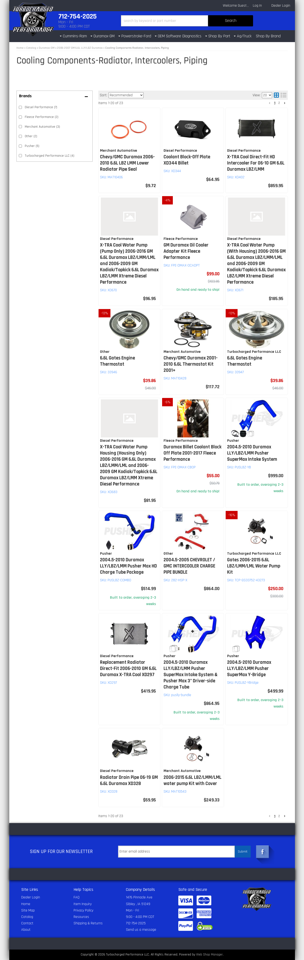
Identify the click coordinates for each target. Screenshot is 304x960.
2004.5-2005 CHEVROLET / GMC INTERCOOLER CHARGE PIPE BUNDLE (189, 566)
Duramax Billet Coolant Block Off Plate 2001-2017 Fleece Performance (192, 453)
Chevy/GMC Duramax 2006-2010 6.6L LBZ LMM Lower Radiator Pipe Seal (127, 163)
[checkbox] (20, 107)
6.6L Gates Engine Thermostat (117, 361)
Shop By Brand (268, 36)
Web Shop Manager (209, 954)
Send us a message (141, 929)
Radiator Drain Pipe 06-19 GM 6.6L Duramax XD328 (129, 780)
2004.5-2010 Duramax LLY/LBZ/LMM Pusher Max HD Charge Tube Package (128, 566)
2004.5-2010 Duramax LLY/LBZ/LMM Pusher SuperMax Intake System (252, 453)
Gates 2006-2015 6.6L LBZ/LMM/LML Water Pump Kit (253, 566)
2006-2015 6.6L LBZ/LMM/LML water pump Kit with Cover (192, 780)
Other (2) (31, 136)
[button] (187, 20)
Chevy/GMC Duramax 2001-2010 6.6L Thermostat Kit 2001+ (191, 364)
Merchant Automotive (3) (42, 127)
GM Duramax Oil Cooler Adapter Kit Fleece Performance (186, 251)
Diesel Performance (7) (41, 107)
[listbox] (126, 95)
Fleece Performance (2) (41, 117)
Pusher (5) (32, 146)
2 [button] (279, 103)
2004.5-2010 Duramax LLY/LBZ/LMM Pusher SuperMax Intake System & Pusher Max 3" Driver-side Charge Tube (191, 674)
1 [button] (274, 103)
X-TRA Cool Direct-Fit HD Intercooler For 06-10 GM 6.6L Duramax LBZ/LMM (255, 163)
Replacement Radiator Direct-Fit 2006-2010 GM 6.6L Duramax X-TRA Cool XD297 (128, 668)
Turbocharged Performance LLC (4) (49, 156)
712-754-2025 (136, 923)
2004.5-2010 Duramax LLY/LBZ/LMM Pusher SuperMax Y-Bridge (249, 668)
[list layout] (283, 95)
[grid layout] (276, 95)
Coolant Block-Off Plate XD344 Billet (187, 160)
